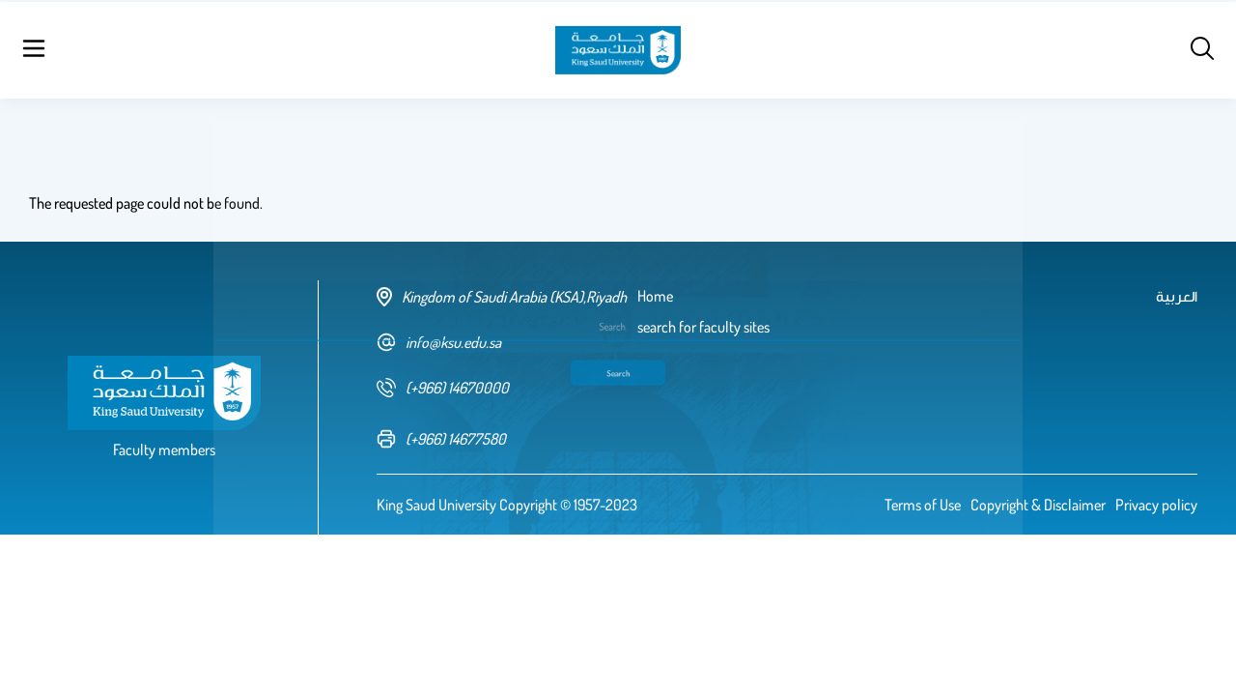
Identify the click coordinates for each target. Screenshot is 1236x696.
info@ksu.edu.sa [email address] (439, 342)
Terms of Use (923, 504)
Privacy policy (1156, 504)
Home (192, 48)
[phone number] (507, 387)
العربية (1032, 48)
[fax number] (507, 438)
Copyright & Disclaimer (1038, 504)
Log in (1145, 48)
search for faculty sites (295, 48)
